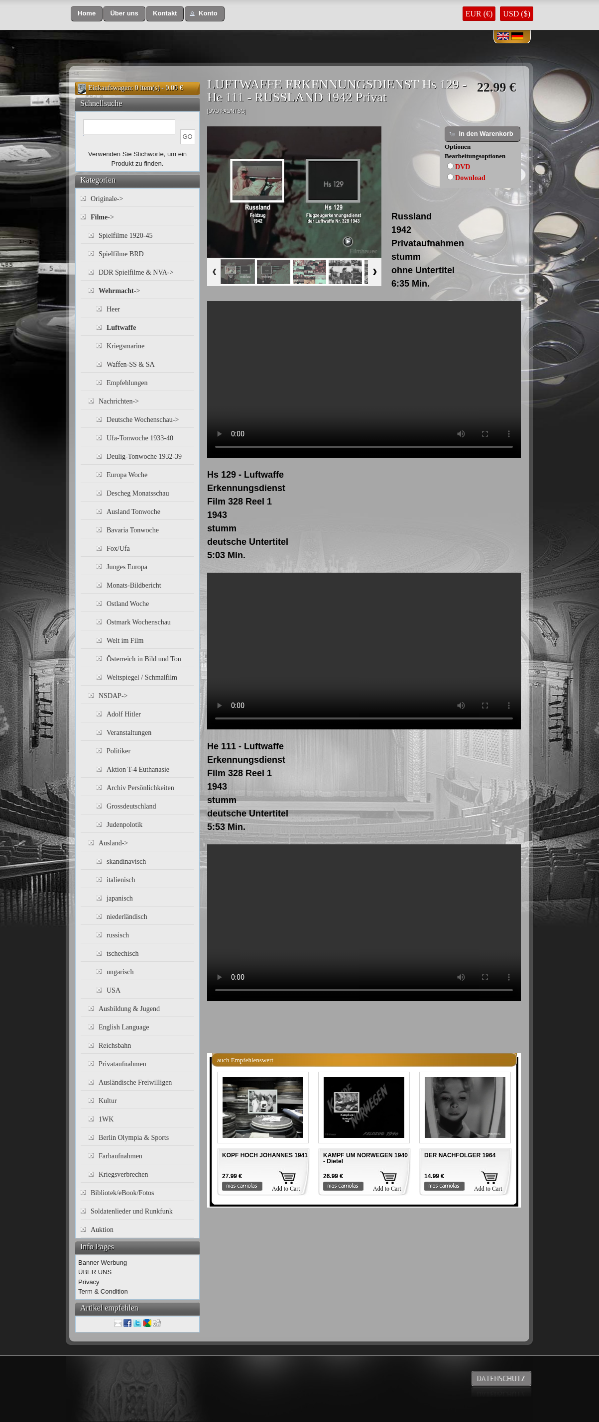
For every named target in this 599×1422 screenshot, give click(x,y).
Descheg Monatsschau (138, 493)
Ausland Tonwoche (133, 511)
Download (470, 178)
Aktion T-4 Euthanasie (138, 769)
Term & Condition (103, 1291)
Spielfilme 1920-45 (126, 235)
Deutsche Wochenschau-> (143, 419)
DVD (462, 167)
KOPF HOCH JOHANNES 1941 (265, 1155)
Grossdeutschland (131, 806)
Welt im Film (125, 640)
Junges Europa (127, 567)
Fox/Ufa (118, 548)
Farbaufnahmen (120, 1156)
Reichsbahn (115, 1045)
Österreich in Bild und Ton (144, 659)
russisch (118, 935)
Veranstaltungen (129, 732)
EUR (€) (479, 13)
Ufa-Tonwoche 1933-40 (140, 438)
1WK (106, 1119)
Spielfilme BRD (121, 254)
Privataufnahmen (122, 1064)
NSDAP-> (113, 696)
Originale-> (107, 199)
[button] (87, 13)
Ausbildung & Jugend (129, 1009)
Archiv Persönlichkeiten (140, 788)
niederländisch (127, 916)
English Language (124, 1027)
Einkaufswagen (109, 88)
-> (102, 217)
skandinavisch (126, 861)
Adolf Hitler (124, 714)
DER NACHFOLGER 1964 (459, 1155)
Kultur (108, 1101)
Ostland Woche (128, 604)
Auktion (102, 1229)
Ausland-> (113, 843)
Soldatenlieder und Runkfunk (132, 1211)
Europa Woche (127, 475)
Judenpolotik (124, 824)
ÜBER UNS (95, 1272)
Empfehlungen (127, 383)
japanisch (120, 898)
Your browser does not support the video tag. (364, 379)
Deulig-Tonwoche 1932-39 (144, 456)
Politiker (118, 751)
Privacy (89, 1282)
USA (113, 990)
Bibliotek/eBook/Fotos (122, 1193)
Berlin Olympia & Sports (134, 1137)
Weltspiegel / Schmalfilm (142, 677)
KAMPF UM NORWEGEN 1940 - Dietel (365, 1158)
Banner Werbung (102, 1262)
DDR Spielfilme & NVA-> (136, 272)
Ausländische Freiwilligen (135, 1082)
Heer (113, 309)
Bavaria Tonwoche (133, 530)
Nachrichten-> (119, 401)
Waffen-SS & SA (131, 364)
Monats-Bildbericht (134, 585)
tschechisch (123, 953)
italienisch (121, 880)
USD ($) (516, 13)
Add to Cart (286, 1188)
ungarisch (120, 972)
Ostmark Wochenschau (139, 622)
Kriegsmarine (125, 346)
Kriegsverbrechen (123, 1174)
